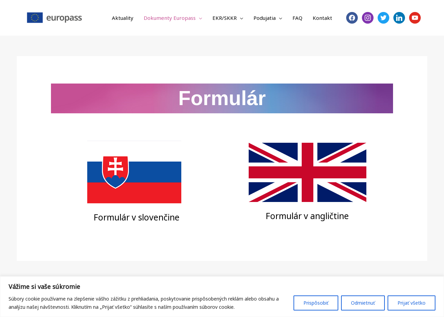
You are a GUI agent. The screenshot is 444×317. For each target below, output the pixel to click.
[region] (222, 296)
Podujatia (264, 17)
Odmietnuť (363, 303)
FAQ (297, 17)
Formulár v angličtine (307, 215)
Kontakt (322, 17)
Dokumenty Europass (170, 17)
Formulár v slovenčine (136, 216)
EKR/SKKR (224, 17)
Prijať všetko (411, 303)
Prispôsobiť (315, 303)
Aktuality (122, 17)
